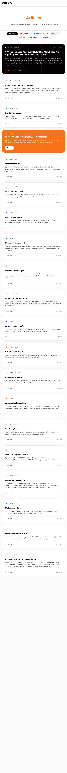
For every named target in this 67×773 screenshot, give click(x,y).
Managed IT (39, 33)
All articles (12, 33)
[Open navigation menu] (64, 3)
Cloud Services (52, 33)
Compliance (21, 37)
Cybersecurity (25, 33)
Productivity (34, 37)
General (46, 37)
